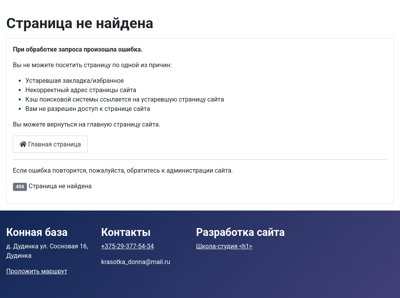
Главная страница (50, 144)
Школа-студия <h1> (224, 246)
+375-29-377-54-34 (127, 246)
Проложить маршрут (36, 271)
